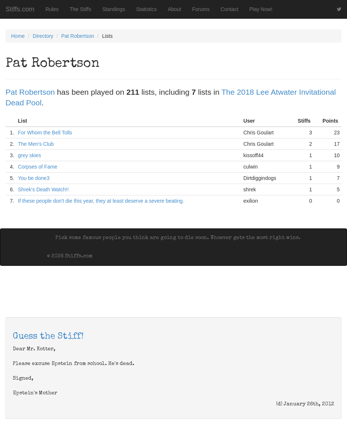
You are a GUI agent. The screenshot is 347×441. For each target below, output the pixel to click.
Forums (200, 9)
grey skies (29, 155)
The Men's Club (36, 144)
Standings (113, 9)
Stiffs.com (20, 9)
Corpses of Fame (37, 167)
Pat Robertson (77, 36)
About (174, 9)
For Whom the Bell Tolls (45, 132)
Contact (229, 9)
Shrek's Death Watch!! (43, 189)
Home (18, 36)
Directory (43, 36)
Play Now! (260, 9)
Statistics (146, 9)
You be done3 (34, 178)
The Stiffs (80, 9)
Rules (52, 9)
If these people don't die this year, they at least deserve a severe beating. (101, 201)
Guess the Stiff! (48, 336)
